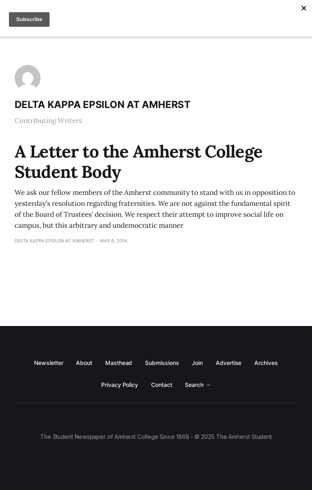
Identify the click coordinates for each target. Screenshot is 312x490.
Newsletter (48, 362)
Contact (161, 384)
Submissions (162, 362)
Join (197, 362)
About (84, 362)
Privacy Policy (119, 384)
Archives (265, 362)
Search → (197, 384)
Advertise (228, 362)
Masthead (118, 362)
